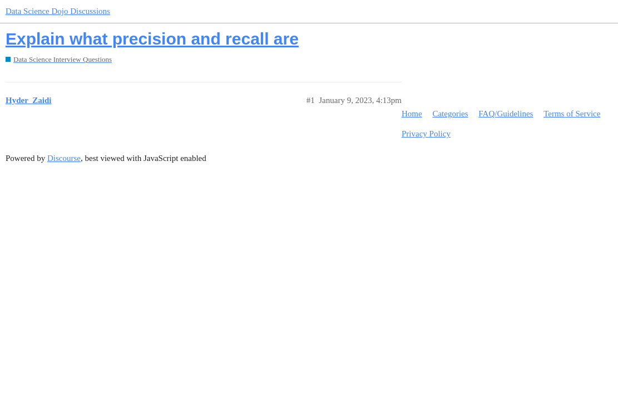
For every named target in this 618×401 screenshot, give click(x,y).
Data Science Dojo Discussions (58, 11)
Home (412, 113)
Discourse (64, 158)
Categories (450, 113)
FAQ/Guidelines (505, 113)
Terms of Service (571, 113)
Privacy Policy (426, 133)
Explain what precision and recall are (152, 39)
